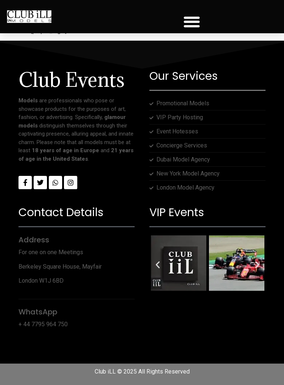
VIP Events (176, 212)
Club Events (71, 79)
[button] (192, 22)
